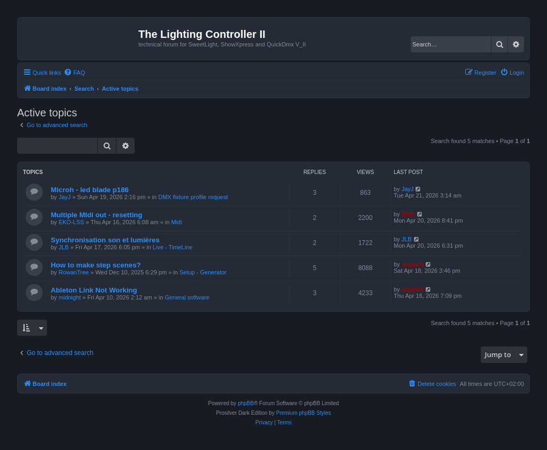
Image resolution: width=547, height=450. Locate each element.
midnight (70, 297)
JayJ (65, 197)
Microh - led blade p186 (90, 190)
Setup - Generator (202, 272)
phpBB (246, 403)
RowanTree (74, 272)
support (413, 264)
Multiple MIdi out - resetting (96, 215)
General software (187, 297)
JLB (64, 247)
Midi (176, 222)
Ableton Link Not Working (94, 290)
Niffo (408, 214)
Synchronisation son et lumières (105, 240)
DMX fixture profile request (193, 197)
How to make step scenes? (96, 265)
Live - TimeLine (173, 247)
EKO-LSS (71, 222)
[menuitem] (74, 72)
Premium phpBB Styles (303, 413)
